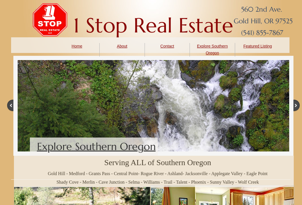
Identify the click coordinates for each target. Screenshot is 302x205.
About (122, 46)
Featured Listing (257, 46)
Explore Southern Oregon (96, 146)
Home (77, 46)
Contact (167, 46)
